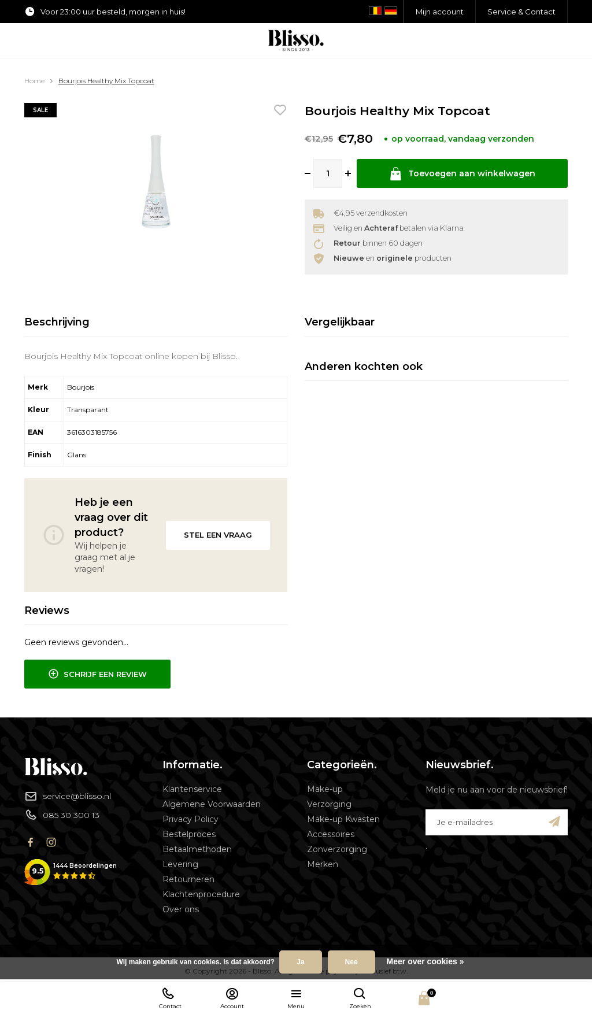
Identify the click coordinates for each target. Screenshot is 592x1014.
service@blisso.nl (67, 796)
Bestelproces (189, 834)
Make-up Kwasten (343, 819)
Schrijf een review (97, 674)
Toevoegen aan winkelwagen (461, 174)
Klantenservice (192, 789)
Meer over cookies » (425, 961)
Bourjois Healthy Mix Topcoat (106, 80)
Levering (180, 864)
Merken (322, 864)
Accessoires (330, 834)
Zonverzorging (337, 849)
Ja (300, 962)
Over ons (180, 909)
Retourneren (188, 879)
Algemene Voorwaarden (211, 804)
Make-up (325, 789)
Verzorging (329, 804)
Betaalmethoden (197, 849)
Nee (351, 962)
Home (34, 80)
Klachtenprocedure (201, 894)
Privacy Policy (190, 819)
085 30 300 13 (61, 814)
